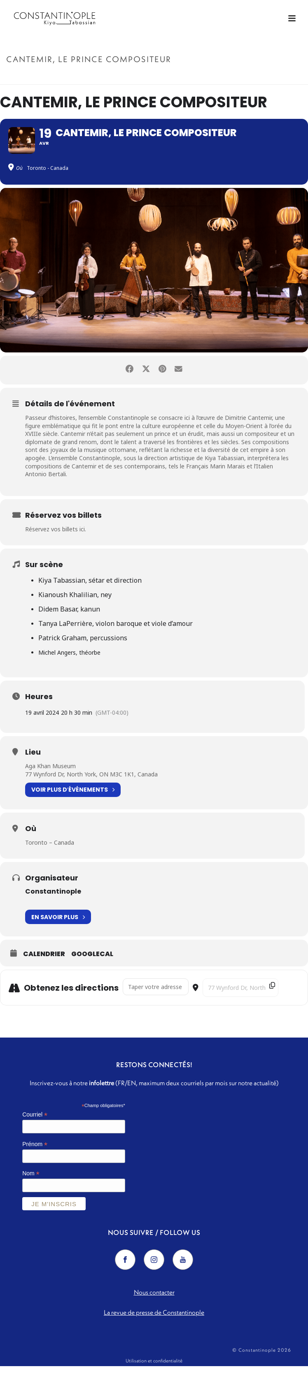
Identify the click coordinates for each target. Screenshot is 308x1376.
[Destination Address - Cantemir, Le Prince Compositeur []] (240, 998)
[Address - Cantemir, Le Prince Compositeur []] (156, 997)
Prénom (34, 1154)
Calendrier (44, 964)
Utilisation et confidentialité (154, 1370)
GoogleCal (92, 964)
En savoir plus (58, 927)
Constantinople (53, 901)
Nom (31, 1184)
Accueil (198, 76)
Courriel (34, 1125)
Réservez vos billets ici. (55, 539)
